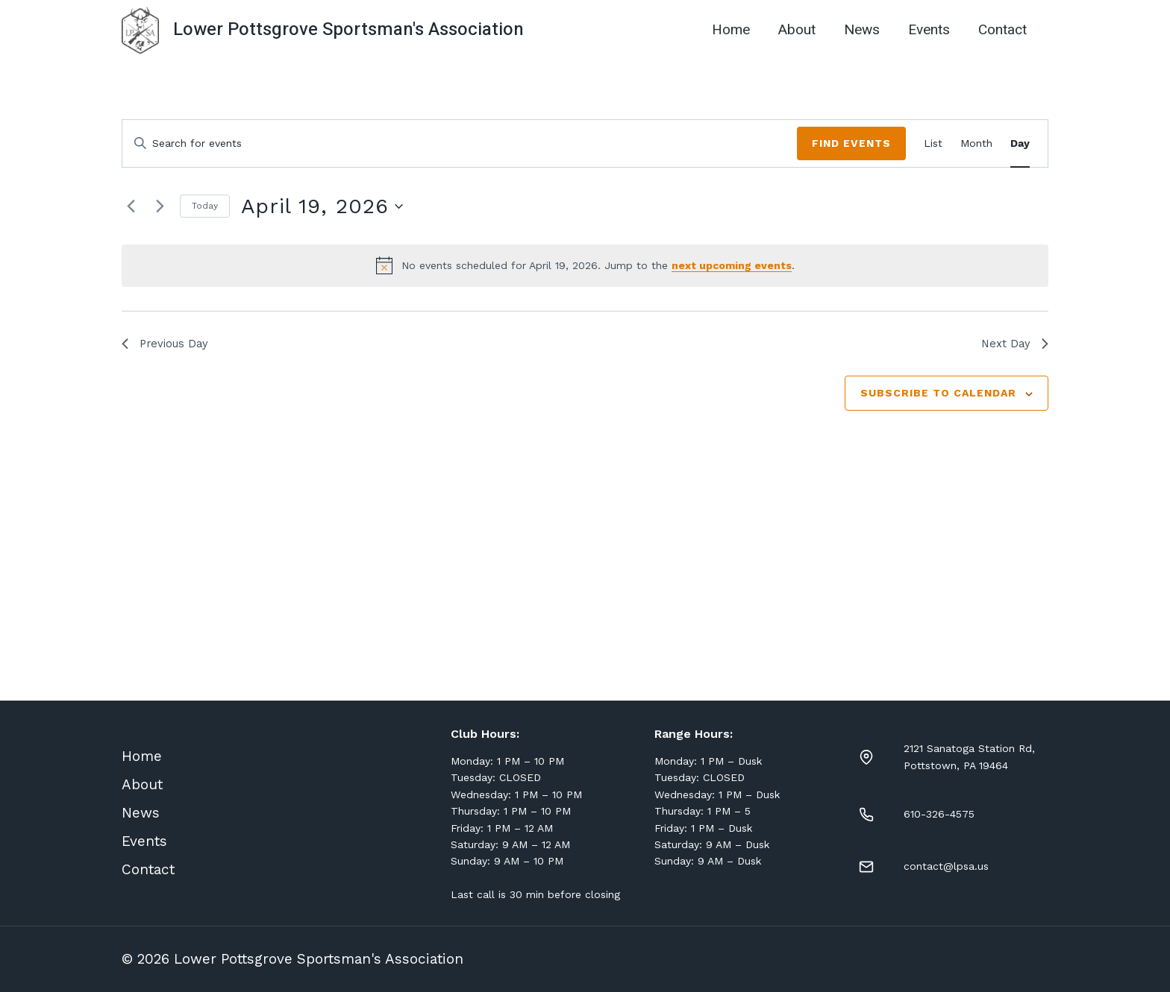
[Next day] (160, 206)
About (797, 29)
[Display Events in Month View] (976, 143)
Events (929, 29)
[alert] (585, 265)
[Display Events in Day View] (1020, 143)
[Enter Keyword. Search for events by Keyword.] (459, 143)
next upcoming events (732, 265)
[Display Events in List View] (933, 143)
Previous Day (167, 345)
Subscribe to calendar (938, 395)
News (862, 29)
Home (731, 29)
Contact (1002, 29)
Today (205, 205)
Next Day (1013, 345)
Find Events (851, 143)
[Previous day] (131, 206)
